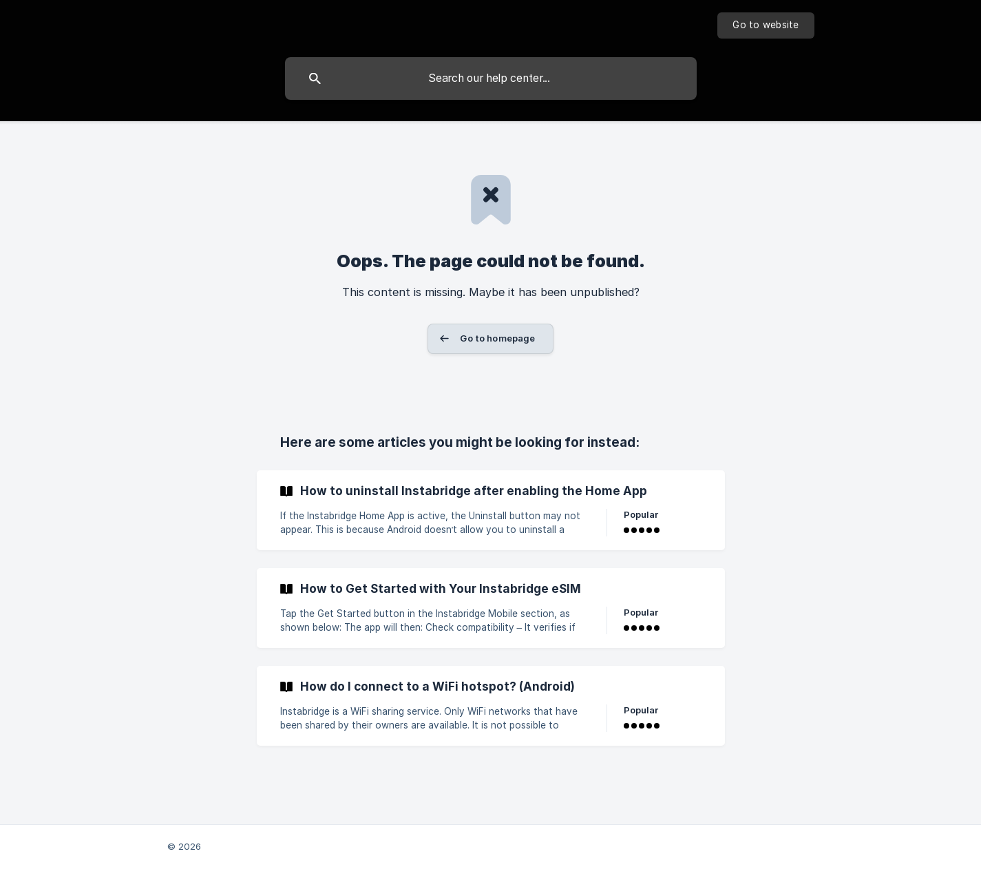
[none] (765, 25)
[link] (491, 510)
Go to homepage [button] (497, 338)
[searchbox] (491, 78)
